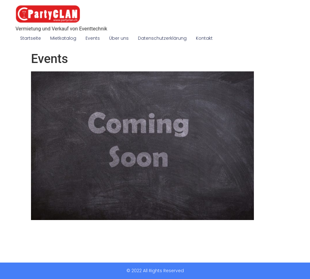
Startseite (30, 38)
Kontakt (204, 38)
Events (93, 38)
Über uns (119, 38)
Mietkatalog (63, 38)
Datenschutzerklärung (162, 38)
